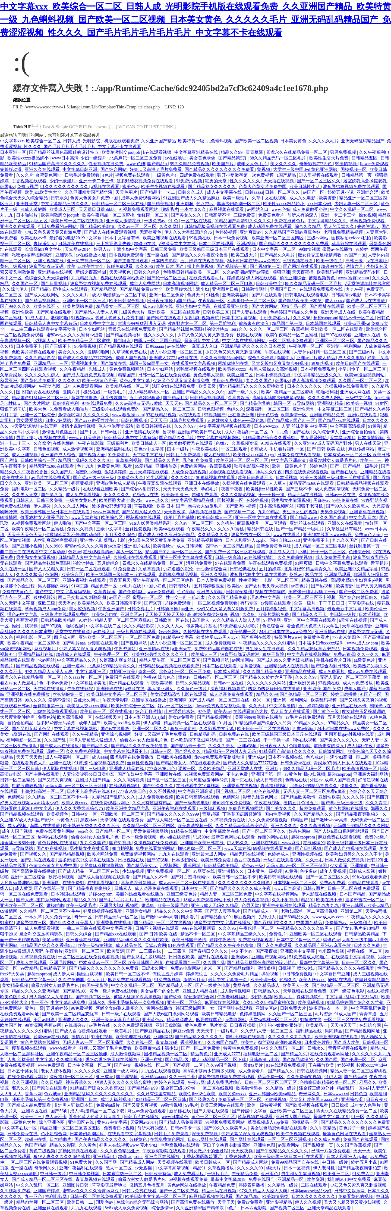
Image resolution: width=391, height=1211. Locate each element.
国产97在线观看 (336, 335)
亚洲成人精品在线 (127, 768)
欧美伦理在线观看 (134, 1036)
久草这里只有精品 (345, 529)
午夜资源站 (125, 648)
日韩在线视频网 (312, 1071)
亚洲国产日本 (283, 289)
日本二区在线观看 (217, 243)
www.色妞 (136, 163)
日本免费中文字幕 (98, 323)
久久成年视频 (69, 1059)
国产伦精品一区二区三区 (304, 694)
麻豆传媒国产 (114, 397)
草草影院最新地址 (139, 882)
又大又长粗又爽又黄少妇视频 (280, 363)
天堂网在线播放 (49, 688)
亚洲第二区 (351, 911)
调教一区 (55, 751)
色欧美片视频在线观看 (34, 352)
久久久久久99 (250, 1168)
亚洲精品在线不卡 (350, 705)
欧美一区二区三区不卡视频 (310, 597)
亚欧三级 (47, 603)
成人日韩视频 (190, 546)
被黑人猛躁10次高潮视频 (273, 369)
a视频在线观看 (105, 186)
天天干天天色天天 (181, 489)
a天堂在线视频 (353, 620)
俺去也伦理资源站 (116, 426)
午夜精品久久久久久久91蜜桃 (216, 529)
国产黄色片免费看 (38, 380)
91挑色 (213, 295)
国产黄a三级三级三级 (94, 477)
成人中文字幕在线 (225, 192)
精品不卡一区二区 (357, 317)
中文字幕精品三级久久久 (65, 203)
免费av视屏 (27, 186)
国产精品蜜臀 (104, 289)
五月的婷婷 (270, 569)
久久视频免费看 (15, 1190)
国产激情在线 (114, 363)
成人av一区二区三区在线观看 (187, 882)
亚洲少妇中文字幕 (194, 306)
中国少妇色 (155, 586)
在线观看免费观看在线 (321, 289)
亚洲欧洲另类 (302, 683)
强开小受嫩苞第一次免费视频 (246, 175)
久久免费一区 (58, 917)
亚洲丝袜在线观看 (308, 523)
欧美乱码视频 (330, 272)
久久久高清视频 (129, 780)
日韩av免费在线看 (139, 1190)
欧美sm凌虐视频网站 (365, 375)
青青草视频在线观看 (216, 477)
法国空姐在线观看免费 (174, 386)
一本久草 (34, 917)
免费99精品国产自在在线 (218, 648)
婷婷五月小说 (341, 192)
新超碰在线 (180, 1111)
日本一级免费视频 (232, 238)
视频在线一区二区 (365, 951)
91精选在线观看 (276, 443)
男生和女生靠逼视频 (291, 500)
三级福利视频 (212, 808)
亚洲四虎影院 (169, 1025)
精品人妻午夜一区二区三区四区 (170, 660)
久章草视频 (149, 569)
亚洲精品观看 (338, 574)
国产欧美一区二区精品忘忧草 (70, 1014)
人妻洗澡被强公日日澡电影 (89, 774)
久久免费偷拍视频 (295, 557)
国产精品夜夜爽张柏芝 (300, 300)
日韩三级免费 (164, 249)
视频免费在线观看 (133, 175)
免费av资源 (344, 654)
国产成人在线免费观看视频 (110, 232)
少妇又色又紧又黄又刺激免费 (53, 232)
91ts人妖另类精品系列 (151, 523)
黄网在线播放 (84, 397)
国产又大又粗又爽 (47, 569)
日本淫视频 (287, 477)
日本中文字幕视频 (240, 317)
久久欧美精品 (212, 768)
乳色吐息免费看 (198, 460)
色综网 (52, 574)
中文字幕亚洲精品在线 (196, 152)
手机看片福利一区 (287, 449)
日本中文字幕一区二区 (274, 249)
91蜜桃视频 (102, 1036)
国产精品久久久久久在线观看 (346, 968)
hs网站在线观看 (53, 837)
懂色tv (184, 677)
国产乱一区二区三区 (167, 780)
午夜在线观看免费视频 (270, 563)
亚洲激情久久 (231, 871)
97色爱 (205, 711)
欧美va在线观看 (169, 529)
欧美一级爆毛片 (81, 905)
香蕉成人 (258, 449)
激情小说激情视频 (78, 426)
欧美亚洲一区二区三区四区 (278, 238)
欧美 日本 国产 (170, 266)
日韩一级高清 (228, 557)
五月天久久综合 (120, 534)
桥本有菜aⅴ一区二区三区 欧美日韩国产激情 (121, 962)
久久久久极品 (29, 574)
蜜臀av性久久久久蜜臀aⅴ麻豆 (91, 1190)
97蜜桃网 (272, 620)
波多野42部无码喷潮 (112, 506)
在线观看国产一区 (183, 962)
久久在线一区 (13, 569)
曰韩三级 (354, 260)
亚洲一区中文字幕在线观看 (261, 517)
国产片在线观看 (267, 295)
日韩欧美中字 (269, 283)
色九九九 (86, 466)
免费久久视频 (80, 529)
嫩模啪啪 (60, 317)
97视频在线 (329, 683)
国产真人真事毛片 (223, 911)
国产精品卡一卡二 (158, 192)
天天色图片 (126, 192)
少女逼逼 (339, 865)
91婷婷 (361, 249)
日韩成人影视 (362, 871)
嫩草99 (148, 905)
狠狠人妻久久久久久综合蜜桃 (123, 1082)
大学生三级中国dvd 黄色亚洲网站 (305, 169)
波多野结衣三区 (32, 922)
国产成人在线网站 (43, 295)
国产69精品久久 (294, 917)
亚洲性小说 (91, 540)
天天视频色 (120, 272)
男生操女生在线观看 (265, 648)
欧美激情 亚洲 (175, 494)
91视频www (82, 317)
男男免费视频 (343, 152)
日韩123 (374, 860)
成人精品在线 (129, 945)
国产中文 (89, 432)
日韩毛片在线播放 (142, 1116)
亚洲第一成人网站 (121, 1071)
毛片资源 (323, 1014)
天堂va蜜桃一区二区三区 (273, 1019)
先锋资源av (368, 226)
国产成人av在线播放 (366, 300)
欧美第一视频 (359, 403)
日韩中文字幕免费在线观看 (342, 563)
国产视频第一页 (232, 266)
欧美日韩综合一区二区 (133, 705)
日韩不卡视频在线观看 (157, 928)
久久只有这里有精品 (152, 802)
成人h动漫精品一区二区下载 (119, 295)
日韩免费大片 (293, 1008)
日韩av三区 (161, 751)
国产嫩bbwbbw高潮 (330, 820)
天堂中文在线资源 (73, 631)
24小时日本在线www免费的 (254, 260)
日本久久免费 (367, 945)
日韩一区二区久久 (283, 192)
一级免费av (155, 220)
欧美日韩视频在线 (154, 426)
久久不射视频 (162, 791)
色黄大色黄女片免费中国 (263, 186)
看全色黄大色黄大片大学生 (313, 626)
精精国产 (127, 375)
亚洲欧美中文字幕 (298, 951)
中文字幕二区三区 (335, 409)
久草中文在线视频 (270, 198)
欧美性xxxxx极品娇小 (28, 158)
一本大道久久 (193, 209)
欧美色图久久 (13, 996)
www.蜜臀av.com (354, 278)
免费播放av (336, 922)
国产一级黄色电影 (192, 802)
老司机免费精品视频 (344, 232)
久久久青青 (376, 802)
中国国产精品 (309, 922)
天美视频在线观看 (175, 1162)
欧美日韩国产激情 (189, 939)
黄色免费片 (196, 1025)
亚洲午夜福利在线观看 (84, 580)
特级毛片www (287, 637)
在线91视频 (378, 991)
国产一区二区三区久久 (319, 181)
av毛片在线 (131, 586)
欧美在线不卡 (34, 238)
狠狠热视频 (322, 363)
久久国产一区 (25, 283)
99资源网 (33, 1025)
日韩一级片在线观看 (122, 1014)
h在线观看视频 (157, 152)
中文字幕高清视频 (348, 426)
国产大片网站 (265, 306)
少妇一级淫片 (94, 158)
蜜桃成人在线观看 (71, 289)
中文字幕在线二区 (104, 626)
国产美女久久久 (186, 215)
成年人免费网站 (145, 283)
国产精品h (157, 163)
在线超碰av (75, 1025)
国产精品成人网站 (138, 1162)
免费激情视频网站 (138, 854)
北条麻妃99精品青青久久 (308, 569)
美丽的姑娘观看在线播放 (259, 717)
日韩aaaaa (254, 192)
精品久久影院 (63, 1145)
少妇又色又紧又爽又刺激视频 (234, 352)
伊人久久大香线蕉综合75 (188, 232)
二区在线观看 (314, 1185)
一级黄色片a (165, 175)
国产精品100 (74, 991)
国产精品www (304, 517)
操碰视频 (270, 974)
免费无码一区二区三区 (240, 1099)
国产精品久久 (95, 745)
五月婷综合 (108, 563)
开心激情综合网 (212, 569)
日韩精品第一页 (357, 175)
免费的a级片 (377, 837)
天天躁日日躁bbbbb (98, 209)
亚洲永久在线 (367, 335)
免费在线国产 (262, 1179)
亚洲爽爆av (251, 232)
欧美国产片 (223, 163)
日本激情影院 (371, 437)
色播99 (149, 677)
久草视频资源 (245, 443)
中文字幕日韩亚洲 (80, 169)
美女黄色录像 (202, 158)
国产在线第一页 (50, 888)
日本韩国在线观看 (324, 323)
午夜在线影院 (91, 443)
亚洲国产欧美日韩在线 (200, 432)
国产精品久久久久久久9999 (173, 814)
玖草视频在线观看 (256, 1116)
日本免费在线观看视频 (299, 454)
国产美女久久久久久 (340, 740)
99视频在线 (200, 238)
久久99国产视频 (221, 1065)
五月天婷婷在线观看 (149, 472)
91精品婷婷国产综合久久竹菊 (263, 723)
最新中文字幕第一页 (319, 962)
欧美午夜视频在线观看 (163, 186)
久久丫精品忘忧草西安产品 (314, 648)
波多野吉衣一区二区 (188, 323)
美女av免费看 (181, 717)
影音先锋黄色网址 (261, 797)
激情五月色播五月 (60, 432)
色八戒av (205, 203)
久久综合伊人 (15, 289)
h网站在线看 (340, 979)
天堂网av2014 (78, 249)
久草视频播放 (221, 1168)
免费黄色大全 (130, 477)
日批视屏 (286, 968)
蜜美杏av (130, 186)
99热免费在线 (346, 500)
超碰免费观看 (120, 266)
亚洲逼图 (51, 882)
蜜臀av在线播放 (338, 249)
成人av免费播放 (358, 683)
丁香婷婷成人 (238, 1156)
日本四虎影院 (164, 260)
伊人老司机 (324, 1168)
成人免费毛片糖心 (225, 1082)
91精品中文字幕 (178, 637)
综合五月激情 (148, 711)
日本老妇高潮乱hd (88, 1133)
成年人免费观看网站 (141, 198)
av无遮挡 (144, 1168)
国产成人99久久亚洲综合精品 (167, 534)
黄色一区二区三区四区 (213, 1116)
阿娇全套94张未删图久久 (120, 1008)
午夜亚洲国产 (111, 608)
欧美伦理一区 (243, 631)
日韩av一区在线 (341, 494)
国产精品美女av (142, 865)
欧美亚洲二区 (240, 375)
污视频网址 (170, 865)
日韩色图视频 (211, 409)
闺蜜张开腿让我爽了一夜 (312, 591)
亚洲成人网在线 (355, 392)
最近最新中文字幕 (202, 340)
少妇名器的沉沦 (178, 569)
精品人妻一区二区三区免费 (226, 894)
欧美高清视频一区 (75, 717)
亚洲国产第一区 (267, 774)
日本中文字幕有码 (123, 238)
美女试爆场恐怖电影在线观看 (179, 694)
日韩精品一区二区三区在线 (118, 203)
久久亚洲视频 (25, 1082)
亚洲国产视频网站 (269, 957)
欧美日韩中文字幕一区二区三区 (117, 694)
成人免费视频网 (221, 643)
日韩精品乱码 (203, 734)
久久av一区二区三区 (137, 226)
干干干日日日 (332, 603)
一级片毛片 (227, 1031)
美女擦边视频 (82, 608)
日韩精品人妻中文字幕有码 (51, 323)
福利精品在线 (309, 1031)
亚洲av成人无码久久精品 (215, 905)
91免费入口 (363, 1173)
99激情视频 (346, 163)
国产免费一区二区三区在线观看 (236, 551)
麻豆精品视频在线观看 (211, 1196)
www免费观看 (161, 591)
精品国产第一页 (288, 323)
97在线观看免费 (97, 403)
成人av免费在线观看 (367, 671)
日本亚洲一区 (13, 152)
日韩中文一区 (84, 814)
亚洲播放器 (166, 466)
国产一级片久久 (243, 392)
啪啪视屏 (75, 626)
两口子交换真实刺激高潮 (82, 597)
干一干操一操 (272, 494)
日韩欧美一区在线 (172, 620)
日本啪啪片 (27, 215)
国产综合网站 (114, 169)
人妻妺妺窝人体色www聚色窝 (236, 420)
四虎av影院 (303, 728)
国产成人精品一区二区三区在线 (219, 700)
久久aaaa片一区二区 (83, 677)
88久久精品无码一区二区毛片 (278, 158)
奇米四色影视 (331, 951)
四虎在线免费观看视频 (307, 472)
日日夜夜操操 (160, 300)
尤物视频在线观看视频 (231, 472)
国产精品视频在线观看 (121, 346)
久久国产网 (327, 1059)
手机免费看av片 (275, 317)
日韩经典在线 (243, 569)
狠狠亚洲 (281, 272)
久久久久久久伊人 (43, 375)
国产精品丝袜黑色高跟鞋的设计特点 (64, 152)
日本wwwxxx (267, 426)
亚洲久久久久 (284, 825)
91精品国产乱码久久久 (114, 797)
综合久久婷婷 (261, 357)
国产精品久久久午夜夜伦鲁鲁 (200, 255)
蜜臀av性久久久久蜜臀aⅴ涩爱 (75, 335)
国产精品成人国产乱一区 (291, 420)
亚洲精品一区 (291, 1179)
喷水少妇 (306, 968)
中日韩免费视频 (228, 380)
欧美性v (234, 586)
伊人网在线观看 (262, 278)
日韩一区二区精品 (18, 780)
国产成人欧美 (347, 1042)
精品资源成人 (180, 1019)
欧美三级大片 (244, 255)
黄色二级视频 (13, 266)
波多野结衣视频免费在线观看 (145, 181)
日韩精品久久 (267, 991)
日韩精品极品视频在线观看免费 (215, 226)
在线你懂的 (64, 443)
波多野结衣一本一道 (329, 1008)
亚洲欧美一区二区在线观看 (174, 312)
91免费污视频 (189, 181)
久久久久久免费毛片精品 (234, 974)
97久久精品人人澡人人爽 (236, 620)
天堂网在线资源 (357, 626)
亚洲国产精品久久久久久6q (199, 392)
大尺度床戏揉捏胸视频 (102, 865)
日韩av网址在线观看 (208, 1139)
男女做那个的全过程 (160, 991)
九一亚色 (39, 1002)
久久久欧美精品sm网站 (223, 357)
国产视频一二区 (240, 511)
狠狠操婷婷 (116, 472)
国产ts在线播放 (115, 728)
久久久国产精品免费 (228, 597)
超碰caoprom (325, 317)
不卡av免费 (57, 683)
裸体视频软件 (310, 996)
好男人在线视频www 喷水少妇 (29, 802)
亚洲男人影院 (210, 591)
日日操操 (339, 1105)
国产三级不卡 (58, 346)
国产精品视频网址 (43, 300)
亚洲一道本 (73, 666)
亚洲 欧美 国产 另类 (322, 688)
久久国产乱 (55, 740)
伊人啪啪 (63, 523)
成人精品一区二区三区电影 (227, 283)
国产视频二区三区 (234, 791)
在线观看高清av (98, 551)
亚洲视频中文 (84, 363)
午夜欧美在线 (205, 449)
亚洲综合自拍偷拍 (360, 432)
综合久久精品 (308, 226)
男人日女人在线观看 (291, 711)
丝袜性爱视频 (138, 529)
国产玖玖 (173, 996)
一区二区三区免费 (143, 637)
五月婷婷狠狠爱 (145, 397)
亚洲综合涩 (368, 192)
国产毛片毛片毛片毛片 (121, 899)
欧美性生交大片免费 (329, 158)
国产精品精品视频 (67, 854)
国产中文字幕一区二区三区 (101, 523)
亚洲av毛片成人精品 (316, 357)
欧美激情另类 (249, 1088)
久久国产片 (62, 472)
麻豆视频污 (247, 523)
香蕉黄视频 (220, 466)
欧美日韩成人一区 (149, 443)
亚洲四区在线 (35, 1111)
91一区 (357, 1116)
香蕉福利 (300, 329)
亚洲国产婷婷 (47, 1190)
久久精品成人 (267, 985)
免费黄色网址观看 (115, 466)
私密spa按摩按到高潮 (32, 255)
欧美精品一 (316, 1025)
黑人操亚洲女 (161, 688)
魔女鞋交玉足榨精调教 (320, 255)
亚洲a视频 (247, 243)
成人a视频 (17, 825)
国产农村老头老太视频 (266, 586)
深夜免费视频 (205, 1133)
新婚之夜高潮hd (91, 272)
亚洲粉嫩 (359, 865)
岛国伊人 (285, 357)
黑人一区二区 (129, 551)
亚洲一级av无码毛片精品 (116, 1019)
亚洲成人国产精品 (93, 780)
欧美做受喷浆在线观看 (191, 443)
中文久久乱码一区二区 (352, 209)
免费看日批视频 (119, 1128)
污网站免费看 (199, 563)
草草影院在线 (361, 603)
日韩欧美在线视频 (76, 243)
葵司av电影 (115, 540)
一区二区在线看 (197, 220)
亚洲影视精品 (279, 1202)
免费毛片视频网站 (246, 808)
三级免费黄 (245, 215)
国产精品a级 (177, 1059)
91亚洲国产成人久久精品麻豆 (192, 198)
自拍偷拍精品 (20, 723)
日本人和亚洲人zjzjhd (246, 540)
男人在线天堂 (368, 443)
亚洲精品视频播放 (205, 540)
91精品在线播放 (187, 831)
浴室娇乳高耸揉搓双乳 (365, 181)
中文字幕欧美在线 (222, 831)
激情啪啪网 (98, 352)
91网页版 (304, 563)
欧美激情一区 (294, 414)
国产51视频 (120, 842)
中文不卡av (242, 951)
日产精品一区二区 (113, 831)
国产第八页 (52, 494)
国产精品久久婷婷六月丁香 (266, 677)
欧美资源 (328, 198)
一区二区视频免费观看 (22, 335)
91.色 (173, 220)
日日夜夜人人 (273, 745)
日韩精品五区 (365, 158)
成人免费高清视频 (333, 489)
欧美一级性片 (236, 198)
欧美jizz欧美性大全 (43, 192)
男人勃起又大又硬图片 (51, 996)
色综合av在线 (146, 494)
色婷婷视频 (226, 232)
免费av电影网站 (186, 968)
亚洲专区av (132, 614)
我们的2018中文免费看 (349, 1179)
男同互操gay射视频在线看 (41, 437)
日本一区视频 (297, 1168)
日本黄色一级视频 (265, 871)
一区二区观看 (234, 449)
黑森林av (321, 500)
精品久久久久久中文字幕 (178, 911)
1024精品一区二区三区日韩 (160, 1099)
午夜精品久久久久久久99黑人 (305, 928)
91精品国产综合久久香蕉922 (271, 437)
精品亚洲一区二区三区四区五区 (71, 1128)
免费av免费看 (333, 882)
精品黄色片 (201, 1054)
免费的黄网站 (193, 466)
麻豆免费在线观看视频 (340, 837)
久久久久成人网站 (325, 397)
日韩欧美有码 (158, 1173)
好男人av (102, 249)
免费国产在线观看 (123, 677)
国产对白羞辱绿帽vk (191, 877)
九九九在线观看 (174, 854)
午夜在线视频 (278, 352)
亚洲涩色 (270, 1173)
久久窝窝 (42, 443)
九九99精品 (269, 511)
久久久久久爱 (88, 1071)
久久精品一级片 (65, 489)
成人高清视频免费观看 (314, 380)
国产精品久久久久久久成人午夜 (241, 888)
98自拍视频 (123, 848)
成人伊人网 (64, 974)
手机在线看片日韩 (334, 660)
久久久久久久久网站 (267, 683)
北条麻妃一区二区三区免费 (136, 158)
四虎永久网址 (86, 700)
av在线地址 (176, 158)
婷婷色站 (235, 278)
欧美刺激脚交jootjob (121, 152)
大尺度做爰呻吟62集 (209, 780)
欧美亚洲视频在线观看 (165, 238)
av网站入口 (258, 209)
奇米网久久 (310, 1093)
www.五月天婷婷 (85, 437)
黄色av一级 (253, 865)
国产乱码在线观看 (38, 860)
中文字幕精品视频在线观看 (225, 426)
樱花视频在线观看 (144, 517)
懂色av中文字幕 (23, 614)
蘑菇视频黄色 (322, 278)
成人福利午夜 (360, 745)
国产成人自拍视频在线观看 (350, 848)
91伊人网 (333, 1076)
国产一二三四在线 (243, 740)
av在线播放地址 (91, 255)
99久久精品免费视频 (190, 163)
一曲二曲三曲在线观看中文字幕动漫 (41, 329)
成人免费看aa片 (189, 1173)
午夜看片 (54, 951)
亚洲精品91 (104, 1156)
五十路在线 (158, 255)
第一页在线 (242, 780)
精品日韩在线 (260, 529)
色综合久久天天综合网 (47, 278)
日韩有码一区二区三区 (215, 677)
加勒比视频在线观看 (246, 1036)
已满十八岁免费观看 (331, 1151)
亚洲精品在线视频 (56, 272)
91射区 (381, 403)
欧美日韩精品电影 (220, 1014)
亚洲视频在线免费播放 (28, 694)
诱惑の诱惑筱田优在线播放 (274, 688)
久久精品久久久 (213, 534)
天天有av (66, 603)
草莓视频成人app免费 (46, 608)
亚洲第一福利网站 (344, 346)
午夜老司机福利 (232, 996)
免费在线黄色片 (290, 220)
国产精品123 (175, 397)
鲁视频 (264, 169)
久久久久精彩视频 (239, 494)
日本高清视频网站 (181, 283)
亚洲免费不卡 (316, 540)
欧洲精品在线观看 (127, 683)
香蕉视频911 (192, 1042)
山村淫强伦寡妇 (180, 711)
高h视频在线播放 (205, 511)
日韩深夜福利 (66, 403)
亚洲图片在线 (137, 546)
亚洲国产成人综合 (59, 454)
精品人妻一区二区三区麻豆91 (123, 620)
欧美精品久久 (91, 603)
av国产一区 (314, 192)
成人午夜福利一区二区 (246, 432)
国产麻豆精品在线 (153, 1031)
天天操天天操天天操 (165, 614)
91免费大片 (81, 1162)
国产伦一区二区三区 (167, 278)
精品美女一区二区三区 (118, 306)
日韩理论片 (180, 586)
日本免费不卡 (29, 346)
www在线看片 (287, 534)
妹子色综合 (268, 414)
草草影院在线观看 (349, 243)
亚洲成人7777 (162, 357)
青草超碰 (380, 563)
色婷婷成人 (278, 854)
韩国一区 (282, 403)
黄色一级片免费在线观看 (114, 991)
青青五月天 (120, 580)
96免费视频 (85, 346)
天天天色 (174, 403)
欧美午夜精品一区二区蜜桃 (108, 215)
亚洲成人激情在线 (124, 220)
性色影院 (186, 591)
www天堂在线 (85, 517)
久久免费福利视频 (84, 751)
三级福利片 (118, 443)
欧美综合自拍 (105, 614)
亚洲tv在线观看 (363, 414)
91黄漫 (374, 426)
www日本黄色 (106, 511)
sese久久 (239, 329)
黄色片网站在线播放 (349, 808)
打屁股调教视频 (27, 785)
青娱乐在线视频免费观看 (132, 329)
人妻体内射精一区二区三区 (320, 352)
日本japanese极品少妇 (311, 1190)
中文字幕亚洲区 (91, 671)
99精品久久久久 (310, 723)
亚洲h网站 (163, 1036)
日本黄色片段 (317, 1042)
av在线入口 (103, 631)
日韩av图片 (111, 432)
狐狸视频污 (44, 597)
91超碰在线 (310, 1019)
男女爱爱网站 (29, 420)
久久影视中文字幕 (217, 728)
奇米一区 (147, 671)
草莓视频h (144, 506)
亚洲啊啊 (185, 203)
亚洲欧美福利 (235, 295)
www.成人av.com (363, 643)
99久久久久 (35, 700)
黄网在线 (242, 985)
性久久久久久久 (245, 181)
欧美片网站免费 (78, 306)
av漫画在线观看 (276, 603)
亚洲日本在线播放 (202, 483)
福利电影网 (56, 1196)
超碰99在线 (145, 243)
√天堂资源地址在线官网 (367, 283)
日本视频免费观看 (127, 255)
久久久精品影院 (40, 357)
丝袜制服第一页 (365, 546)
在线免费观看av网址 (110, 802)
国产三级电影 (93, 768)
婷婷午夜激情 (223, 939)
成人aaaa (100, 757)
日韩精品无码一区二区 (117, 917)
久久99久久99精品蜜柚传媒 (269, 1002)
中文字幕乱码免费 (68, 1002)
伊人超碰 (42, 506)
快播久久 (349, 785)
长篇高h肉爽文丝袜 (44, 249)
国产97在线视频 (52, 848)
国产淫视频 (127, 1076)
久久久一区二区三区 (269, 329)
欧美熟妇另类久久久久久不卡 (160, 654)
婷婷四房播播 (344, 694)
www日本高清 (65, 158)
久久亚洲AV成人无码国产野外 (323, 443)
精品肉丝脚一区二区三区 (40, 1202)
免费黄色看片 (271, 215)
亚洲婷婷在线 (109, 688)
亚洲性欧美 (23, 312)
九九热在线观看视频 (161, 1071)
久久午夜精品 (73, 369)
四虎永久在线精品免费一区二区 (297, 152)
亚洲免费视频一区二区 (89, 260)
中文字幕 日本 (363, 517)
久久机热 (225, 523)
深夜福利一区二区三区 (268, 409)
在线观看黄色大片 (251, 711)
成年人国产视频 (131, 357)
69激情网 (9, 517)
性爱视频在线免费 (106, 163)
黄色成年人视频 (209, 375)
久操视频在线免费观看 (347, 386)
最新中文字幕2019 (331, 1116)
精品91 (307, 899)
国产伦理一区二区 (358, 1059)
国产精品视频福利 (124, 335)
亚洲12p (273, 768)
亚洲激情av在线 (330, 631)
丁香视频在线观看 (30, 181)
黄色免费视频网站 (127, 369)
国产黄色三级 (326, 711)
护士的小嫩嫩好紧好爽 (281, 1025)
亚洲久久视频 (214, 574)
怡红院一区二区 (153, 215)
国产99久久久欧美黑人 (348, 506)
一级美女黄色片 (81, 500)
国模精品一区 (305, 1122)
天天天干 (158, 420)
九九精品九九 (84, 278)
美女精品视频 (15, 985)
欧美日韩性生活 (305, 186)
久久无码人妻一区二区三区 (267, 1031)
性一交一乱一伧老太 (186, 597)
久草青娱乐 (11, 375)
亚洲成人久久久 (74, 1019)
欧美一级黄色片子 (100, 380)
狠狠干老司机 (13, 409)
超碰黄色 (139, 1139)
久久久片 (24, 175)
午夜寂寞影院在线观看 (160, 483)
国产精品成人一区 (261, 911)
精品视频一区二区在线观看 (190, 723)
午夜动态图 (50, 386)
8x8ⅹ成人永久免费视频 (127, 1208)
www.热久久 (157, 500)
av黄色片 (300, 586)
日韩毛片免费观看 (82, 175)
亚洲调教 (64, 255)
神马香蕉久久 (79, 1082)
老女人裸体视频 (56, 1071)
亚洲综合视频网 (117, 734)
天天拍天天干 (343, 1025)
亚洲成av (257, 757)
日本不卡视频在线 (274, 375)
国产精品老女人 (172, 763)
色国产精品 (36, 1145)
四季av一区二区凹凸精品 (158, 340)
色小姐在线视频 (175, 837)
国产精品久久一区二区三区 (211, 403)
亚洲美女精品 (139, 911)
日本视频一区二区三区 (295, 882)
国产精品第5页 (233, 158)
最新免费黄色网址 (274, 546)
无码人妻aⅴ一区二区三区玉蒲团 (351, 677)
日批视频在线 (131, 860)
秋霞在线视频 (250, 335)
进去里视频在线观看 (319, 175)
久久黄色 (88, 1145)
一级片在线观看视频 (283, 860)
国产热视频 (322, 586)
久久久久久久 (96, 414)
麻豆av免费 (183, 1031)
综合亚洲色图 (52, 1122)
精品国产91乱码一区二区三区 (40, 397)
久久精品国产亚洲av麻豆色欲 (293, 232)
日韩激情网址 (254, 289)
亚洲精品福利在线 (114, 449)
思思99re (201, 837)
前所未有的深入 (303, 215)
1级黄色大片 (133, 312)
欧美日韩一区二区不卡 (235, 877)
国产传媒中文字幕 (135, 774)
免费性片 (278, 934)
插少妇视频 (314, 774)
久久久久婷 (353, 797)
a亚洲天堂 (182, 648)
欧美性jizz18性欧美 (265, 489)
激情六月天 (194, 979)
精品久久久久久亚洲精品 (36, 991)
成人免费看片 (332, 671)
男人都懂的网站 (53, 586)
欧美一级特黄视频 (95, 945)
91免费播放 (124, 569)
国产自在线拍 (344, 472)
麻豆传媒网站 (361, 449)
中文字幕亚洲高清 (289, 460)
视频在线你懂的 (270, 591)
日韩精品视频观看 (208, 397)
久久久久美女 (221, 745)
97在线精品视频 (161, 414)
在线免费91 (73, 882)
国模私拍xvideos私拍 (351, 238)
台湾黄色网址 (48, 175)
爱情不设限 (59, 700)
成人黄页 (23, 888)
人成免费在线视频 (189, 472)
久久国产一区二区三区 (360, 380)
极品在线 (92, 392)
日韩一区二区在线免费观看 (164, 375)
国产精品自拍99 (216, 917)
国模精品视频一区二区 (166, 1054)
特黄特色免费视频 (241, 1048)
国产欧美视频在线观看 (307, 1105)
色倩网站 (16, 797)
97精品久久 (339, 723)
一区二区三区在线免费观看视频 (89, 957)
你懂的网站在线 (273, 837)
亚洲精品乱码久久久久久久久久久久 (99, 1093)
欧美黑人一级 (296, 985)
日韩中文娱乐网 (350, 1190)
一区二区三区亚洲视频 (289, 1139)
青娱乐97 (322, 763)
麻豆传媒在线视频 (223, 1002)
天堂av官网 (155, 945)
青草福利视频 (129, 460)
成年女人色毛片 (252, 163)
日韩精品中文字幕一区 (34, 979)
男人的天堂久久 (339, 226)
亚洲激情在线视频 (143, 432)
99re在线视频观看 (199, 928)
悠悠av (296, 574)
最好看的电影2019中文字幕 (76, 238)
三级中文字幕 (359, 397)
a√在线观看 (190, 414)
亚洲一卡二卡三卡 (97, 181)
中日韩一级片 (343, 614)
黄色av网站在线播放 (187, 1185)
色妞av (222, 443)
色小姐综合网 (54, 1133)
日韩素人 (25, 500)
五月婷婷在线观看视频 (202, 260)
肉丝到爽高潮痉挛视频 (55, 540)
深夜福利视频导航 (202, 317)
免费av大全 (152, 289)
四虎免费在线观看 (197, 175)
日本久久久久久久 (305, 386)
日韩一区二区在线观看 (89, 569)
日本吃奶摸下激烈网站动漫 (197, 740)
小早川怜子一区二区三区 (252, 300)
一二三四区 (175, 951)
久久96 (249, 614)
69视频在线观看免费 (273, 848)
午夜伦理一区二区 (306, 346)
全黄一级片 (305, 603)
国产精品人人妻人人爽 (96, 312)
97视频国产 (215, 414)
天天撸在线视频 (279, 181)
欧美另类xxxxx (232, 369)
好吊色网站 (170, 631)
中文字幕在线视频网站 (244, 340)
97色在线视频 (267, 791)
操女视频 (367, 215)
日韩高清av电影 (346, 295)
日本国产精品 (353, 894)
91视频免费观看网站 (139, 209)
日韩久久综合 (147, 272)
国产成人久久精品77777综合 (85, 357)
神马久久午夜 (269, 472)
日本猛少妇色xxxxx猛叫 (321, 643)
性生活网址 (157, 477)
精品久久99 (232, 152)
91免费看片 (119, 454)
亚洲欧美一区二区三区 (84, 300)
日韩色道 (358, 1093)
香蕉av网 (53, 1025)
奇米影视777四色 (316, 163)
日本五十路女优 (23, 1071)
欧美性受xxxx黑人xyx (254, 454)
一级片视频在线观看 (136, 631)
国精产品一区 (294, 306)
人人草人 (278, 483)
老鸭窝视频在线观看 (196, 369)
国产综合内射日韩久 (141, 489)
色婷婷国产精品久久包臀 (294, 312)
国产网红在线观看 (164, 317)
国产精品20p (247, 1196)
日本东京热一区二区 (123, 1173)
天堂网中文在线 (148, 454)
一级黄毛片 (114, 392)
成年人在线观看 (32, 962)
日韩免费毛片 (140, 608)
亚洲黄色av (153, 1019)
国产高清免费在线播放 (34, 871)
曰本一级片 (178, 449)
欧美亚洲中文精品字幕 (357, 569)
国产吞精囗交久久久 (274, 922)
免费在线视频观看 (256, 939)
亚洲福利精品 (330, 403)
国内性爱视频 (278, 814)
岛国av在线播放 (45, 825)
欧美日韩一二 (80, 1202)
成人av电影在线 (158, 306)
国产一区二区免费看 (359, 591)
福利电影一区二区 (30, 489)
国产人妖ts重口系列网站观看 (342, 831)
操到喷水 (122, 340)
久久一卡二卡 (182, 1076)
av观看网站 (289, 1145)
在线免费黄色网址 (168, 1139)
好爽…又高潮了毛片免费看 (156, 169)
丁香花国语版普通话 (242, 814)
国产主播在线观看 (131, 260)
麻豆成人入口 (205, 346)
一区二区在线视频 (174, 922)
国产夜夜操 (267, 951)
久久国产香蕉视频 (354, 1145)
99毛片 (191, 1105)
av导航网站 (304, 403)
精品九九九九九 (324, 905)
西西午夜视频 (247, 860)
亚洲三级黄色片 (182, 894)
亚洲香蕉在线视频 (367, 511)
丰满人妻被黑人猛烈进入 (93, 740)
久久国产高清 (333, 517)
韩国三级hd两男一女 (150, 363)
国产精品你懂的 (255, 403)
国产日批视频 (54, 283)
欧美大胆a (284, 996)
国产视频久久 (33, 854)
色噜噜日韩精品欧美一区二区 (191, 272)
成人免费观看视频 (84, 494)
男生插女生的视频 (300, 511)
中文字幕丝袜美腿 (89, 683)
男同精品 (334, 1031)
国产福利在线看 (256, 637)
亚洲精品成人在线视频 (286, 666)
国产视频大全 (92, 454)
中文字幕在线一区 (20, 1128)
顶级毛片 (169, 209)
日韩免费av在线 (234, 734)
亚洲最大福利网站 (371, 774)
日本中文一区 (194, 888)
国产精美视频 (160, 203)
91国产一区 (371, 694)
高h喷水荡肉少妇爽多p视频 (279, 397)
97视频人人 (44, 340)
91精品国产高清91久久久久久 (58, 163)
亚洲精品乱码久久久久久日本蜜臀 (253, 346)
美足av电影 (53, 939)
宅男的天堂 (216, 181)
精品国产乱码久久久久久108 (85, 460)
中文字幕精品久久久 (328, 220)
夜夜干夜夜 (232, 489)
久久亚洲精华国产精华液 (89, 192)
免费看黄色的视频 (356, 1196)
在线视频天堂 (108, 717)
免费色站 (46, 717)
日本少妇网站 (92, 329)
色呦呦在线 (296, 780)
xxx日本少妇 (319, 203)
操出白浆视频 (200, 266)
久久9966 (53, 546)
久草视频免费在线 (130, 352)
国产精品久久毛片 (278, 255)
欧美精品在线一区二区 (127, 386)
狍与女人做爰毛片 (205, 506)
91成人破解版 (34, 209)
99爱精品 (144, 466)
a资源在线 (188, 357)
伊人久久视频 (308, 1202)
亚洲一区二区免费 (167, 295)
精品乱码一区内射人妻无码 (230, 751)
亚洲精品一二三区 (51, 363)
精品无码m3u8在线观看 (52, 466)
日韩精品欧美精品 (59, 620)
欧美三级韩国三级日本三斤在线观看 (214, 249)
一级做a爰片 (251, 1065)
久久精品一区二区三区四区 (149, 825)
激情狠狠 (267, 968)
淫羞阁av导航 (88, 472)
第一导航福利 (223, 323)
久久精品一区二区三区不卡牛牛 (59, 797)
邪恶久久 (380, 808)
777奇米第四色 (346, 637)
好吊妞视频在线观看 (103, 911)
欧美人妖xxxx (75, 802)
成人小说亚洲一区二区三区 (176, 352)
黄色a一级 (34, 1008)
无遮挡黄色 (151, 232)
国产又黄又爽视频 (373, 586)
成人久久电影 (303, 198)
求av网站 (46, 660)
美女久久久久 (283, 163)
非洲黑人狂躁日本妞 (74, 1105)
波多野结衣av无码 (47, 266)
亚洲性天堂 (27, 203)
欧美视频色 (57, 814)
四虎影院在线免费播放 (132, 757)
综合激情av (163, 1208)
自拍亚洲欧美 (122, 671)
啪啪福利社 (327, 392)
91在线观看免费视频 (286, 1065)
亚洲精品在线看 (375, 472)
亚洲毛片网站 (63, 962)
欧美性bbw (164, 546)
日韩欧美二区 (216, 312)
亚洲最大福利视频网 (119, 905)
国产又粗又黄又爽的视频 (364, 700)
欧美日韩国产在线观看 (358, 363)
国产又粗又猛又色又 (142, 511)
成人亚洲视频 (25, 454)
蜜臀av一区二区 (148, 597)
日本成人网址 (227, 671)
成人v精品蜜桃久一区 (149, 392)
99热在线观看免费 (370, 877)
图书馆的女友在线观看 (38, 392)
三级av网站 (318, 238)
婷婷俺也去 (197, 974)
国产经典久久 (188, 751)
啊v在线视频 (305, 740)
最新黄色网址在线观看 (233, 837)
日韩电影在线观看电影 (307, 295)
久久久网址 (170, 226)
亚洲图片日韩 (225, 289)
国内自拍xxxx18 (285, 540)
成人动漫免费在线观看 (270, 226)
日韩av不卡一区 (186, 1128)
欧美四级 (207, 386)
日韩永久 (59, 198)
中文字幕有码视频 (74, 591)
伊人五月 (96, 979)
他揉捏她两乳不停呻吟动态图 (74, 534)
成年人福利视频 (116, 1099)
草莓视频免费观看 (368, 220)
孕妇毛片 (210, 489)
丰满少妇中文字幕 (131, 249)
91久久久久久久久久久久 (64, 186)
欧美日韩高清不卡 (256, 477)
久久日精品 (52, 1082)
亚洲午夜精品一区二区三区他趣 (164, 580)
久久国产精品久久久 (314, 814)
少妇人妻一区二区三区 (356, 203)
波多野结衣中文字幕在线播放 (258, 574)
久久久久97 (69, 380)
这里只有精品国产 (372, 979)
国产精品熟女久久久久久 (212, 186)
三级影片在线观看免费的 (116, 409)
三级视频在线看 (298, 260)
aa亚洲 (187, 608)
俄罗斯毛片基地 (179, 517)
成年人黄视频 (333, 871)
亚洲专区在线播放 (149, 700)
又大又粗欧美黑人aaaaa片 (314, 1099)
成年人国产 (355, 688)
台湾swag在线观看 (51, 1036)
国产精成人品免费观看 (29, 1105)
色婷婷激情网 (253, 1014)
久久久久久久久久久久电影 (244, 882)
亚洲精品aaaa (154, 1076)
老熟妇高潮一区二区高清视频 (309, 911)
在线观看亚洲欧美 (231, 306)
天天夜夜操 (303, 272)
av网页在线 (204, 871)
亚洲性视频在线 (49, 260)
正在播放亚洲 (241, 414)
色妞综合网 (360, 551)
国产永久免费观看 (275, 945)
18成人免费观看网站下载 (207, 899)
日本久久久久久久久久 (314, 1196)
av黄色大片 (67, 820)
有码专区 (249, 603)
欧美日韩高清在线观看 (198, 797)
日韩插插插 (167, 608)
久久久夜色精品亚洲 (120, 1151)
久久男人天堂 (25, 494)
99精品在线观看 (364, 882)
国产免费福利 (132, 591)
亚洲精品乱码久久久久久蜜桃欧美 (252, 386)
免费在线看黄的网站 (55, 831)
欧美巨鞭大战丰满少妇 (188, 289)
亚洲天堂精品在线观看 (329, 1208)
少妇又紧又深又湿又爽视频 (85, 648)
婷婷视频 (346, 1065)
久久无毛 (258, 705)
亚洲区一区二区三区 (335, 340)
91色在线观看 (181, 945)
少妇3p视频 (133, 871)
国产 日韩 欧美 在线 (326, 449)
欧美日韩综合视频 (127, 300)
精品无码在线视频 (305, 494)
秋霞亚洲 (9, 380)
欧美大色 (38, 409)
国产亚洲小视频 (241, 506)
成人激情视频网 (78, 449)
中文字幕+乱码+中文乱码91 (352, 996)
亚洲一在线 (60, 763)
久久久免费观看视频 (268, 820)
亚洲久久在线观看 (43, 169)
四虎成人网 (65, 637)
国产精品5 (144, 922)
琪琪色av (331, 939)
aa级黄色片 (365, 660)
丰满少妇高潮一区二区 (239, 203)
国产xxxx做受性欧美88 (96, 420)
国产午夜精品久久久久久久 (101, 1139)
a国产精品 (287, 175)
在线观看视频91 (125, 785)
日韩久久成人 (191, 192)
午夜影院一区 (211, 300)
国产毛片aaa (74, 643)
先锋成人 (98, 369)
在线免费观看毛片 (207, 278)
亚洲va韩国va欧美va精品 (366, 905)
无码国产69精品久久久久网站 (361, 825)
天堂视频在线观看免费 (122, 820)
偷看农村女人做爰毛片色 (333, 460)
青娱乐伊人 (44, 243)
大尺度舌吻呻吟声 (18, 717)
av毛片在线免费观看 (51, 477)
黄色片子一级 (352, 1128)
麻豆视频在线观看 (227, 209)
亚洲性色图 (264, 1145)
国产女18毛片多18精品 (358, 928)
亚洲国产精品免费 (327, 414)
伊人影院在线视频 (60, 768)
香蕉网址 (192, 865)
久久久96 (144, 266)
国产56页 (153, 603)
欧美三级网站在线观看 (222, 1105)
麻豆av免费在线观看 (147, 1111)
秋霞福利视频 (61, 877)
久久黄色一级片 (192, 688)
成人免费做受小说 (310, 209)
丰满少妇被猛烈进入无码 (142, 323)
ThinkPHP (22, 126)
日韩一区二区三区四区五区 (271, 1082)
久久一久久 (368, 654)
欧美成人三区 (63, 209)
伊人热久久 (238, 842)
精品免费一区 (104, 586)
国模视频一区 (354, 169)
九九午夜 (355, 289)
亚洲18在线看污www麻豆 (328, 534)
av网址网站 (243, 660)
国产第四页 (378, 797)
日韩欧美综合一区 (38, 460)
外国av (316, 780)
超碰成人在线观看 (74, 654)
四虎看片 (189, 917)
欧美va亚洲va (356, 323)
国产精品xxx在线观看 (339, 420)
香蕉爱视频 (27, 620)
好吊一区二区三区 (175, 705)
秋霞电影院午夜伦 (252, 466)
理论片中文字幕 (266, 597)
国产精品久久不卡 (310, 614)
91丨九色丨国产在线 (291, 432)
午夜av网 (196, 1082)
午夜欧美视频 (160, 683)
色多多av (309, 871)
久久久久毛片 (76, 295)
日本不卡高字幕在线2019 (91, 791)
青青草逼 (255, 152)
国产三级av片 (362, 352)
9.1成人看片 (37, 317)
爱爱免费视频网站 (151, 831)
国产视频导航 (134, 643)
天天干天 (362, 1151)
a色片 (107, 175)
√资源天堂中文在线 (178, 243)
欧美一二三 (371, 460)
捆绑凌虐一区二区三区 (200, 848)
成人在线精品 (217, 454)
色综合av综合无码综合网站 (142, 1202)
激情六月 (355, 266)
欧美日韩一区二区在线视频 (77, 220)
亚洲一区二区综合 (38, 414)
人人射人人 (11, 1093)
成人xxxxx (334, 300)
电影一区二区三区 (281, 580)
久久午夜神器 (71, 979)
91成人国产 (345, 1014)
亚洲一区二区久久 (150, 728)
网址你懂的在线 (234, 363)
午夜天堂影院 (116, 700)
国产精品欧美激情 (98, 226)
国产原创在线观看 (50, 1088)
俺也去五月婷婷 (168, 974)
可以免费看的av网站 (58, 226)
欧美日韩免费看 (216, 860)
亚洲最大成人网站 (210, 854)
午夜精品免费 (245, 1173)
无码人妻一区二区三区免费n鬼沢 (315, 791)
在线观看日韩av (15, 705)
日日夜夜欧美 (182, 957)
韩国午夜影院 (95, 985)
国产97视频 (52, 626)
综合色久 (167, 677)
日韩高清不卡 (218, 215)
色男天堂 (195, 295)
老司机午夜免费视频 (232, 802)
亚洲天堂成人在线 (339, 312)
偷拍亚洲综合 (293, 278)
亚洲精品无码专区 (363, 272)
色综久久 (235, 409)
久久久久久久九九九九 (290, 1036)
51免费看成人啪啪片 (69, 409)
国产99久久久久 (15, 306)
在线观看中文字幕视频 (194, 363)
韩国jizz (7, 186)
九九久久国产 (259, 380)
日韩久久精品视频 (194, 683)
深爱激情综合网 (199, 996)
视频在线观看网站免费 (122, 278)
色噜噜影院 (300, 745)
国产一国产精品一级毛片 (354, 466)
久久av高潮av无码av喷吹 (246, 272)
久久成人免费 (327, 1139)
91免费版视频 (167, 979)
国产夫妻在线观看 (250, 312)
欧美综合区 (377, 329)
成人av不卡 (56, 1116)
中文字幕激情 (282, 705)
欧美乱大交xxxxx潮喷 (88, 705)
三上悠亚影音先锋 (114, 243)
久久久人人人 (170, 626)
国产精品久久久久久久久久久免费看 (220, 169)
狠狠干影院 (273, 654)
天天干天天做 (29, 757)
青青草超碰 (167, 1042)
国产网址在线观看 (301, 266)
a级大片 (274, 1168)
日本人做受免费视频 (217, 580)
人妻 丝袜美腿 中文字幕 (305, 426)
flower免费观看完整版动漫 (221, 705)
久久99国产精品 (223, 1042)
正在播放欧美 (321, 1065)
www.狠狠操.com (128, 414)
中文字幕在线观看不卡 (126, 751)
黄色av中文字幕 (135, 380)
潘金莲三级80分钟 (18, 842)
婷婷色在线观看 (170, 1082)
